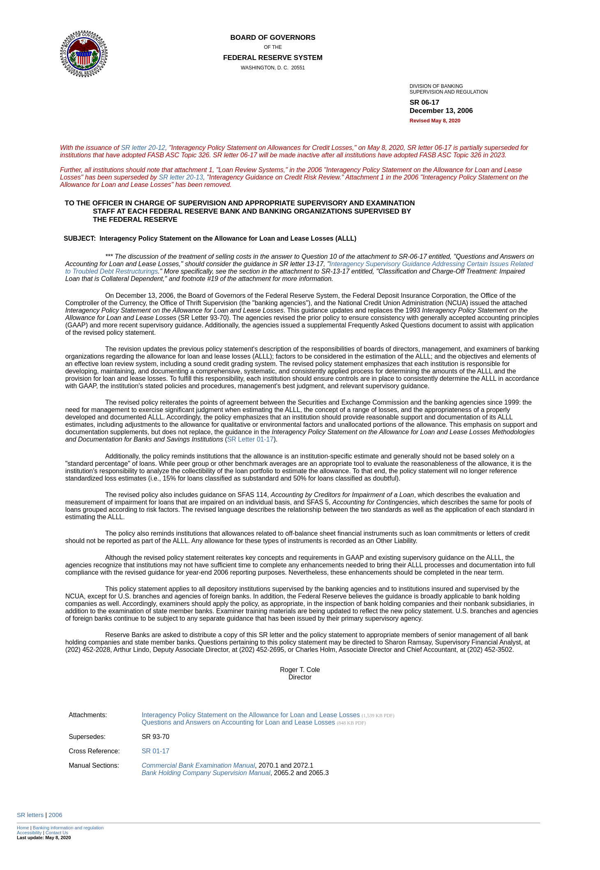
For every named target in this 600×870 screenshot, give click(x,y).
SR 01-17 (156, 751)
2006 (55, 815)
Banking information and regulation (68, 827)
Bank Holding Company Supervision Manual (206, 772)
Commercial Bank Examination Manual (198, 765)
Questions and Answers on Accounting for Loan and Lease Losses (254, 722)
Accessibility (29, 832)
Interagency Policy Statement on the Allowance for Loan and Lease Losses (268, 714)
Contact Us (57, 832)
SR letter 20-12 (143, 147)
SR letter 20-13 (181, 177)
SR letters (30, 815)
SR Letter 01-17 (250, 439)
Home (23, 827)
